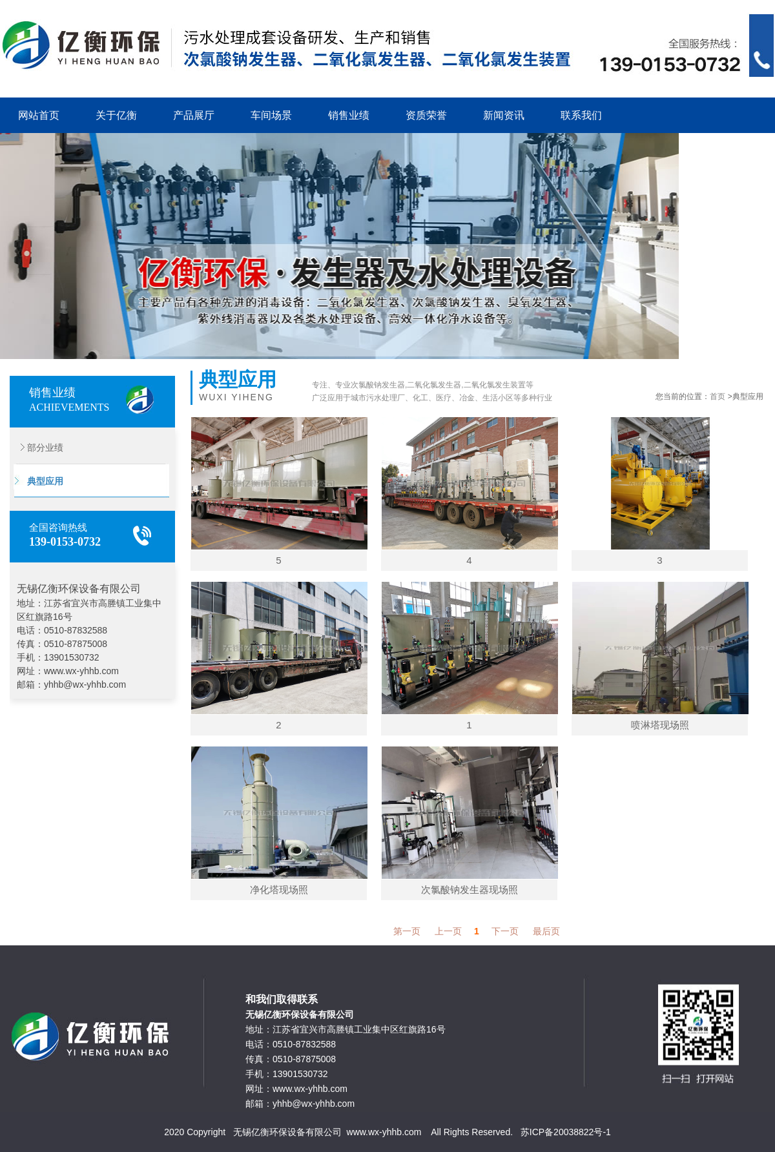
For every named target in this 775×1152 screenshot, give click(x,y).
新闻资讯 (503, 115)
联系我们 (581, 115)
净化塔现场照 (279, 889)
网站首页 (38, 115)
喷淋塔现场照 (660, 724)
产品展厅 (193, 115)
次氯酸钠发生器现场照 (469, 889)
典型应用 (36, 481)
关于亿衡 (116, 115)
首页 (717, 396)
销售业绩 (348, 115)
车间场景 (271, 115)
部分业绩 (36, 447)
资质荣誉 (426, 115)
